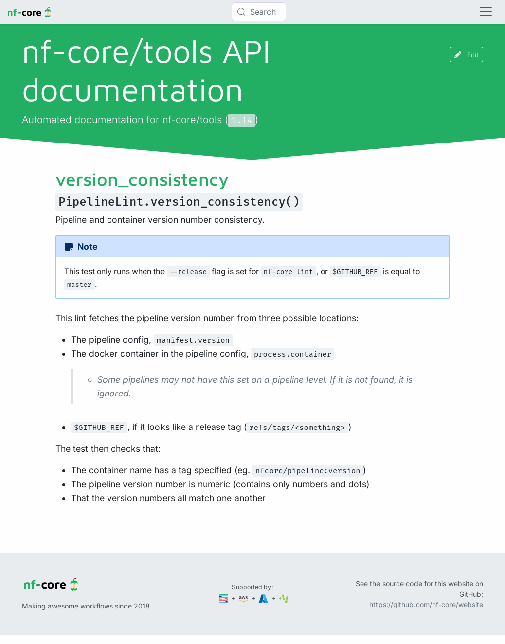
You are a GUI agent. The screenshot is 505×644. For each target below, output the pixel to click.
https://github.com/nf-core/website (426, 604)
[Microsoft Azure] (264, 598)
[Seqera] (224, 598)
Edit (466, 54)
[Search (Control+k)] (259, 11)
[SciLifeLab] (284, 598)
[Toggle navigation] (485, 11)
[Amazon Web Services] (244, 598)
